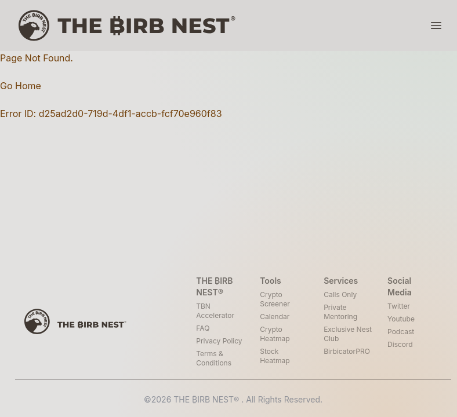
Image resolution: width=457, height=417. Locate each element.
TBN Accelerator (215, 311)
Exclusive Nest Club (348, 334)
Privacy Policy (219, 340)
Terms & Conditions (213, 358)
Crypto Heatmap (274, 334)
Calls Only (340, 294)
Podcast (400, 331)
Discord (400, 344)
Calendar (274, 316)
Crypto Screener (274, 299)
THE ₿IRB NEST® (207, 399)
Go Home (20, 86)
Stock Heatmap (274, 356)
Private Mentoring (340, 312)
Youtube (401, 318)
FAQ (202, 328)
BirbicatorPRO (347, 351)
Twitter (398, 306)
